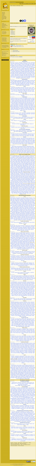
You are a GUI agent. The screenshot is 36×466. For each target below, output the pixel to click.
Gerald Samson (29, 400)
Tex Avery (12, 222)
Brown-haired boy (22, 420)
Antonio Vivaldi (20, 295)
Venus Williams (32, 135)
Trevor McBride (21, 104)
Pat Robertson (32, 185)
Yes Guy (30, 403)
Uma (21, 397)
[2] (12, 41)
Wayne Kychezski (21, 102)
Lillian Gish (23, 205)
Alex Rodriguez (13, 73)
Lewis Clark (32, 411)
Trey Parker (20, 181)
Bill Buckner (22, 63)
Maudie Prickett (22, 215)
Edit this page (18, 5)
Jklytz (28, 148)
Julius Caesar (23, 159)
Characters (3, 13)
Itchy (32, 431)
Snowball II (28, 385)
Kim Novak (19, 180)
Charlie (31, 423)
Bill (16, 120)
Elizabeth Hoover (15, 413)
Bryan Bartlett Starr (21, 108)
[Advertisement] (5, 74)
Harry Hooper (14, 68)
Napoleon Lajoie (29, 70)
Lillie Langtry (16, 210)
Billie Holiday (21, 287)
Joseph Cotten (23, 201)
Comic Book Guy (19, 388)
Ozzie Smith (21, 74)
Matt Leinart (30, 102)
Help (2, 19)
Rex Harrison (21, 206)
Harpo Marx (27, 176)
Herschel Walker (30, 109)
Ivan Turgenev (31, 246)
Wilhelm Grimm (21, 238)
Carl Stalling (27, 293)
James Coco (18, 201)
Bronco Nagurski (30, 104)
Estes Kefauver (26, 307)
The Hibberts (31, 434)
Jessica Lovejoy (29, 393)
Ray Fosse (17, 66)
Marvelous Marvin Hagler (26, 89)
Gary (32, 389)
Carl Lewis (30, 148)
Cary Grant (13, 206)
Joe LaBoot (21, 70)
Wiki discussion (4, 27)
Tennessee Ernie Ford (21, 204)
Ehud (18, 165)
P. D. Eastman (27, 236)
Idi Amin (12, 275)
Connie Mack (13, 71)
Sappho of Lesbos (17, 244)
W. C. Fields (16, 166)
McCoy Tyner (21, 294)
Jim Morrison (22, 289)
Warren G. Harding (21, 320)
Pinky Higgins (33, 67)
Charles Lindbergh (13, 278)
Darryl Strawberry (22, 189)
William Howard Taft (14, 325)
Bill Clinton (28, 160)
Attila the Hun (21, 275)
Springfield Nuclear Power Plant (25, 422)
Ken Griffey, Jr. (23, 67)
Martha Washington (29, 315)
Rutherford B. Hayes (18, 321)
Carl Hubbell (22, 68)
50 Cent (11, 155)
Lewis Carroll (15, 160)
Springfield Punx (4, 52)
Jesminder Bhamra (29, 130)
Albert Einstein (25, 165)
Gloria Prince (18, 399)
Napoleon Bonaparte (19, 276)
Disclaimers (30, 460)
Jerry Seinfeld (30, 187)
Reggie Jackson (27, 68)
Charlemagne (32, 160)
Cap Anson (16, 62)
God (33, 431)
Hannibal (24, 277)
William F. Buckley (22, 233)
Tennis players (24, 132)
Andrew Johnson (17, 322)
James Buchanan (29, 318)
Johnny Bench (28, 62)
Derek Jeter (16, 69)
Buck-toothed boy (28, 420)
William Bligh (32, 275)
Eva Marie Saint (25, 186)
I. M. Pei (19, 375)
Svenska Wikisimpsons (5, 45)
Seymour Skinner (26, 417)
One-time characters (21, 445)
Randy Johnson (27, 69)
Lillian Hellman (26, 238)
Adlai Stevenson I (17, 314)
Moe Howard (23, 257)
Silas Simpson (20, 91)
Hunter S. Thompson (21, 246)
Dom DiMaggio (32, 64)
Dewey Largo (15, 414)
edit (14, 36)
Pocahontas (27, 375)
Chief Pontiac (29, 278)
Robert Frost (27, 237)
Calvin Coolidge (17, 319)
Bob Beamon (24, 146)
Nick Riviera (23, 400)
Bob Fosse (26, 204)
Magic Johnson (24, 82)
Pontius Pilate (29, 312)
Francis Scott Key (26, 240)
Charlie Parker (16, 290)
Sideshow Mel (13, 407)
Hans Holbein (32, 226)
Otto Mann (30, 414)
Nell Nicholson (23, 415)
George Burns (28, 158)
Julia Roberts (28, 185)
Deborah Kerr (17, 209)
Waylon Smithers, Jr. (23, 424)
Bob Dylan (15, 165)
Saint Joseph (33, 330)
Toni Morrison (30, 241)
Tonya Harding (17, 94)
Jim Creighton (19, 64)
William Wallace (26, 279)
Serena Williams (26, 135)
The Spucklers (25, 435)
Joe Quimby (22, 399)
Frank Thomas (30, 75)
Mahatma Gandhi (23, 167)
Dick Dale (14, 163)
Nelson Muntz (18, 415)
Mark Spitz (28, 188)
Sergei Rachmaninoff (24, 184)
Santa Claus (23, 431)
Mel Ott (29, 72)
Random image (4, 18)
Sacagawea (27, 376)
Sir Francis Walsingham (18, 315)
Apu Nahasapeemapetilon (26, 397)
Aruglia (17, 130)
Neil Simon (19, 299)
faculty (27, 410)
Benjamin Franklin (25, 166)
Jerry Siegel (12, 377)
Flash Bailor (20, 62)
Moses (11, 332)
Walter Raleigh (32, 375)
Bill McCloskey (27, 71)
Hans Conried (16, 162)
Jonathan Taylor (32, 108)
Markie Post (12, 215)
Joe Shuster (24, 223)
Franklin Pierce (31, 323)
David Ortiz (26, 72)
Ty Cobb (15, 64)
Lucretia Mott (26, 373)
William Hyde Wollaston (24, 352)
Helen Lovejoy (24, 393)
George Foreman (30, 88)
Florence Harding (14, 307)
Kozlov (14, 118)
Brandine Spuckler (30, 401)
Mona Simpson (25, 384)
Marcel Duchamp (13, 226)
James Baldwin (22, 156)
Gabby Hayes (26, 206)
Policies (3, 23)
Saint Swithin (30, 332)
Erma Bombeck (13, 255)
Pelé (14, 131)
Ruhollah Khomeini (21, 308)
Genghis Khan (28, 277)
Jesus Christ (19, 431)
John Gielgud (19, 205)
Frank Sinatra (23, 293)
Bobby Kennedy (31, 307)
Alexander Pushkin (22, 243)
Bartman (15, 383)
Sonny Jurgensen (16, 102)
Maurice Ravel (33, 184)
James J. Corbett (31, 87)
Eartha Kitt (21, 209)
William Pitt (33, 312)
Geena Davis (25, 147)
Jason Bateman (12, 157)
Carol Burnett (24, 158)
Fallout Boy (29, 431)
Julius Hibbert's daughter (16, 391)
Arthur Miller (17, 298)
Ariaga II (14, 130)
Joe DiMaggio (12, 65)
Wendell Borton (22, 411)
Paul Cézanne (22, 225)
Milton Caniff (27, 159)
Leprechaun (14, 432)
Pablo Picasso (33, 182)
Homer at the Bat (18, 45)
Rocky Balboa (18, 87)
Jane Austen (32, 232)
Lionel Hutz (30, 391)
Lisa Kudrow (27, 174)
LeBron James (19, 82)
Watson (26, 92)
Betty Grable (33, 205)
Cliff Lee (34, 70)
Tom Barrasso (16, 117)
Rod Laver (17, 134)
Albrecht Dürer (18, 226)
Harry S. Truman (24, 190)
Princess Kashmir (21, 392)
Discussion (14, 5)
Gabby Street (17, 75)
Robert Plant (12, 183)
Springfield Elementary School (21, 410)
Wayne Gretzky (24, 117)
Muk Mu (16, 83)
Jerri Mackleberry (22, 394)
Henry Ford (14, 167)
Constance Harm (25, 390)
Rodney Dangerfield (13, 202)
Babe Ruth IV (25, 73)
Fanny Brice (29, 199)
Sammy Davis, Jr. (19, 202)
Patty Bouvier (20, 382)
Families (24, 433)
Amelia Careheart (17, 127)
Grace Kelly (13, 209)
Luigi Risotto (19, 400)
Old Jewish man (28, 398)
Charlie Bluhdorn (17, 251)
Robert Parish (12, 84)
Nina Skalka (22, 417)
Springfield (26, 386)
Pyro (25, 407)
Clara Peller (27, 214)
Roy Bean (23, 366)
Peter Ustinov (30, 190)
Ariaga (11, 130)
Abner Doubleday (20, 277)
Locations (3, 14)
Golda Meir (16, 311)
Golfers (25, 111)
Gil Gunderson (20, 390)
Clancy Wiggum (21, 403)
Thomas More (33, 331)
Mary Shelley (27, 244)
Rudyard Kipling (31, 240)
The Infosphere (4, 54)
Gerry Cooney (27, 87)
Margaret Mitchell (25, 241)
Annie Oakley (30, 374)
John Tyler (29, 325)
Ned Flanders (20, 389)
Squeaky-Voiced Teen (17, 402)
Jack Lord (27, 210)
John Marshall (19, 310)
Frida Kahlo (12, 227)
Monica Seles (22, 135)
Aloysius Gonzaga (29, 329)
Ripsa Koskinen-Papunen (16, 174)
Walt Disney (17, 236)
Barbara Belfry (29, 146)
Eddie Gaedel (26, 66)
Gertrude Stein (27, 245)
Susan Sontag (22, 245)
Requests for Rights (5, 25)
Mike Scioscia (17, 74)
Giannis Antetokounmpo (20, 80)
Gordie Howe (33, 117)
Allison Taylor (12, 418)
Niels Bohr (30, 343)
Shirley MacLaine (17, 176)
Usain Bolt (15, 147)
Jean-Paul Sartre (22, 244)
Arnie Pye (23, 407)
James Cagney (13, 200)
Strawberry (22, 402)
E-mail (21, 412)
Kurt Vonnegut (28, 247)
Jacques (34, 391)
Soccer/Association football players (24, 129)
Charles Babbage (13, 343)
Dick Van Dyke (21, 191)
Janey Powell (17, 416)
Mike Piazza (32, 72)
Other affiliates (4, 55)
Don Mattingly (23, 71)
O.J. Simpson (22, 107)
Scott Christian (32, 405)
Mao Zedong (24, 316)
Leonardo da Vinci (19, 163)
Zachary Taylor (20, 325)
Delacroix (19, 117)
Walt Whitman (20, 248)
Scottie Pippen (17, 84)
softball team (25, 38)
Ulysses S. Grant (16, 320)
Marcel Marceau (15, 211)
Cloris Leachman (16, 175)
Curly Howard (26, 207)
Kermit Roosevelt (19, 253)
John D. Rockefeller (29, 252)
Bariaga (20, 130)
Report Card (30, 416)
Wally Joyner (12, 70)
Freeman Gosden (27, 205)
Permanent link (4, 40)
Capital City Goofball (14, 431)
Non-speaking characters (26, 444)
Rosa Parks (15, 375)
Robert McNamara (32, 177)
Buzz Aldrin (20, 155)
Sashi (19, 397)
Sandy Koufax (17, 70)
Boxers (25, 86)
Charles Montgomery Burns (18, 423)
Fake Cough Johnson (21, 69)
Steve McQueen (18, 178)
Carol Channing (22, 200)
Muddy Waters (25, 295)
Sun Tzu (15, 247)
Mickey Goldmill (20, 89)
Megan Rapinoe (21, 131)
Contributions (25, 3)
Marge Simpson (23, 128)
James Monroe (27, 323)
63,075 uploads (4, 32)
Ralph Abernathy (13, 365)
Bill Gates (12, 168)
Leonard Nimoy (13, 214)
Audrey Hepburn (16, 207)
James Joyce (33, 239)
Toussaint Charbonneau (27, 251)
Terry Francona (21, 66)
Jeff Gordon (18, 123)
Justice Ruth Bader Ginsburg (22, 168)
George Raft (31, 215)
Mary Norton (15, 242)
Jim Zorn (24, 110)
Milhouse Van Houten (18, 418)
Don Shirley (15, 293)
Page (11, 5)
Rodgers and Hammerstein (24, 291)
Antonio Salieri (16, 292)
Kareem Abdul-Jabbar (14, 80)
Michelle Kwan (27, 94)
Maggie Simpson (31, 383)
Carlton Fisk (33, 65)
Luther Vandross (29, 294)
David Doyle (30, 202)
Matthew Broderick (30, 157)
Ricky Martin (23, 176)
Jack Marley (27, 394)
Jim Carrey (31, 159)
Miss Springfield (17, 408)
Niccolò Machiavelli (14, 241)
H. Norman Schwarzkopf (24, 187)
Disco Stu (26, 402)
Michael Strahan (16, 108)
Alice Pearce (23, 214)
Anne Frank (23, 237)
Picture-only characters (14, 445)
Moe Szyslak (30, 402)
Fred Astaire (27, 155)
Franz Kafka (13, 240)
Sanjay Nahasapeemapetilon (21, 398)
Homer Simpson (21, 383)
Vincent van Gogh (27, 229)
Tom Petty (20, 290)
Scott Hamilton (17, 148)
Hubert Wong (13, 419)
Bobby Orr (22, 118)
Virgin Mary (28, 331)
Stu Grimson (28, 117)
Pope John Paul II (22, 330)
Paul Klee (16, 227)
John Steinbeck (32, 245)
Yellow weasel (18, 419)
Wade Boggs (33, 62)
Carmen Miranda (31, 288)
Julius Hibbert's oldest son (24, 391)
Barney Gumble (15, 390)
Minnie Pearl (17, 259)
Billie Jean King (30, 133)
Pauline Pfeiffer (23, 375)
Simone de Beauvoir (16, 235)
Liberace (17, 288)
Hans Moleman (15, 395)
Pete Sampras (17, 135)
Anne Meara (23, 178)
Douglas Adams (15, 155)
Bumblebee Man (26, 405)
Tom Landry (26, 102)
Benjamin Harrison (27, 320)
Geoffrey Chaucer (17, 234)
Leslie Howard (31, 207)
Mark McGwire (32, 71)
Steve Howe (18, 68)
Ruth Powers (33, 398)
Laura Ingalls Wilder (29, 248)
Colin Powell (20, 183)
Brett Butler (26, 63)
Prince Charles (12, 161)
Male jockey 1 (23, 120)
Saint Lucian (14, 331)
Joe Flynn (16, 204)
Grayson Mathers (15, 104)
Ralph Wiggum (26, 418)
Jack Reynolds (21, 106)
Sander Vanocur (21, 378)
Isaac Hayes (30, 206)
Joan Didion (13, 236)
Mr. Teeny (27, 408)
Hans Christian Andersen (22, 232)
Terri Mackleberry (25, 414)
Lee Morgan (18, 289)
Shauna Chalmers (13, 388)
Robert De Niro (30, 163)
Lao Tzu (18, 378)
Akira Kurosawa (33, 392)
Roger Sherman (25, 273)
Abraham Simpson (29, 382)
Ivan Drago (26, 88)
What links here (4, 37)
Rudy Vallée (16, 191)
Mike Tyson (22, 92)
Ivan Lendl (20, 134)
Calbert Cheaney (24, 81)
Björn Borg (21, 133)
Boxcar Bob (22, 87)
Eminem (21, 165)
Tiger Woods (33, 113)
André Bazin (19, 366)
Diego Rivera (33, 228)
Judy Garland (33, 167)
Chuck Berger (13, 411)
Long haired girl (28, 421)
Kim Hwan (25, 148)
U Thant (31, 314)
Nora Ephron (32, 236)
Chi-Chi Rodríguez (18, 113)
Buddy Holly (25, 287)
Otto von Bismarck (31, 191)
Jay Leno (27, 175)
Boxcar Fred (15, 89)
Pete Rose (16, 73)
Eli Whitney (18, 352)
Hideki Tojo (19, 279)
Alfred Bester (18, 233)
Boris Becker (17, 133)
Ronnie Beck (14, 123)
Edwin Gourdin (32, 147)
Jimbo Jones (25, 413)
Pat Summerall (27, 108)
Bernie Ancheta (14, 146)
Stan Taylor (12, 109)
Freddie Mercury (25, 288)
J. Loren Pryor (26, 416)
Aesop (17, 232)
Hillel (33, 329)
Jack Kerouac (21, 240)
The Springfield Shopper (5, 46)
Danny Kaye (28, 208)
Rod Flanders (24, 412)
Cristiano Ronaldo (29, 131)
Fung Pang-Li (32, 83)
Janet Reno (32, 272)
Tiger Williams (31, 118)
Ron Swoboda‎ (21, 75)
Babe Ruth (20, 73)
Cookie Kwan (14, 393)
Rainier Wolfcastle (31, 408)
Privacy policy (21, 460)
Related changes (4, 38)
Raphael (29, 184)
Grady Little (18, 393)
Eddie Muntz (24, 395)
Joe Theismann (17, 109)
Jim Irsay (20, 252)
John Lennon (14, 288)
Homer (12, 239)
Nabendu (33, 396)
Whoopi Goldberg (28, 168)
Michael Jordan (29, 82)
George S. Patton (30, 181)
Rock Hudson (20, 208)
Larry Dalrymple (29, 388)
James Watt (14, 352)
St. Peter (14, 332)
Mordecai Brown (17, 63)
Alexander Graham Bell (19, 343)
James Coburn (14, 201)
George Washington (21, 326)
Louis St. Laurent (31, 313)
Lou (20, 393)
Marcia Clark (24, 160)
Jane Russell (30, 291)
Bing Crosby (27, 201)
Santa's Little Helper (24, 385)
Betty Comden (19, 268)
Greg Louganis (13, 176)
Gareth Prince (14, 399)
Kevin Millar (12, 72)
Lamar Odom (27, 83)
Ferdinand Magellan (21, 372)
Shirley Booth (17, 199)
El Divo (33, 130)
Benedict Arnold (16, 275)
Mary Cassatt (18, 225)
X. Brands (25, 199)
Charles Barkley (27, 80)
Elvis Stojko (31, 94)
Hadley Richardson (18, 376)
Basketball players (25, 79)
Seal (19, 187)
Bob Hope (14, 257)
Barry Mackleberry (17, 394)
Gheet (31, 396)
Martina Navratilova (28, 179)
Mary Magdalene (23, 331)
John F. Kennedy (28, 322)
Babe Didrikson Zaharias (25, 85)
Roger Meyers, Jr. (18, 407)
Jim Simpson (16, 91)
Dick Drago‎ (24, 65)
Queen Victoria (26, 191)
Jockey (12, 120)
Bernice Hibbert (30, 390)
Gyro (14, 148)
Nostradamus (25, 374)
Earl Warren (23, 315)
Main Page (3, 12)
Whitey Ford (13, 66)
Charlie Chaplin (20, 160)
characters (24, 380)
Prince (31, 290)
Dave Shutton (29, 407)
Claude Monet (29, 227)
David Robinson (22, 84)
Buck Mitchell (17, 72)
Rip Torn (33, 189)
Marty (14, 405)
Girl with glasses (18, 421)
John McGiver (23, 212)
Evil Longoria (23, 127)
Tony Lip (24, 210)
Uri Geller (15, 168)
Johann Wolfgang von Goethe (21, 247)
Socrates (16, 377)
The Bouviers (17, 434)
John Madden (21, 103)
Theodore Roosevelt (31, 324)
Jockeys (24, 119)
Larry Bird (31, 80)
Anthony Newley (32, 213)
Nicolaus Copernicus (25, 344)
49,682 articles (4, 31)
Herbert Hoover (23, 321)
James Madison (16, 323)
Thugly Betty (13, 127)
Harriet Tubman (33, 377)
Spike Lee (20, 175)
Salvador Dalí (33, 225)
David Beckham (23, 130)
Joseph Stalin (12, 314)
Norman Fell (29, 203)
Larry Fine (12, 204)
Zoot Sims (19, 293)
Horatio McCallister (32, 394)
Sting (19, 189)
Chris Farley (20, 203)
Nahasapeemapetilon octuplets (23, 396)
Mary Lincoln (12, 309)
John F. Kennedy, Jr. (27, 272)
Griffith (12, 148)
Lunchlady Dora (17, 412)
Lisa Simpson (26, 383)
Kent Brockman (21, 405)
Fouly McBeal (32, 127)
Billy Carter (21, 251)
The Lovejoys (17, 435)
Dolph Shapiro (13, 417)
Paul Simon (20, 188)
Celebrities (24, 404)
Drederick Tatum (22, 408)
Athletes (24, 60)
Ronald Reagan (13, 185)
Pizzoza (17, 131)
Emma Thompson (28, 189)
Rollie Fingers (29, 65)
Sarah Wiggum (27, 403)
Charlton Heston (21, 207)
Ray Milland (32, 212)
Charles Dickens (26, 235)
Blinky (12, 423)
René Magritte (20, 227)
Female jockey (19, 120)
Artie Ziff (33, 403)
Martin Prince (21, 416)
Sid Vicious (16, 295)
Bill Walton (20, 85)
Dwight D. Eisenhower (23, 319)
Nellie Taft (27, 314)
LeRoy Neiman (15, 228)
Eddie (11, 389)
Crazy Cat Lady (24, 388)
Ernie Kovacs (25, 209)
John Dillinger (27, 164)
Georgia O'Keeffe (20, 228)
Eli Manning (25, 103)
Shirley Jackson (28, 239)
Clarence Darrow (17, 272)
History (22, 5)
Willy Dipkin (21, 65)
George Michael (27, 178)
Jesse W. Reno (13, 351)
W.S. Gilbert (31, 237)
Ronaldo (25, 131)
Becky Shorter (18, 417)
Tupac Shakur (30, 292)
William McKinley (21, 323)
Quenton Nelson (15, 105)
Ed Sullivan (24, 377)
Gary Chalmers (27, 411)
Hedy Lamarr (30, 209)
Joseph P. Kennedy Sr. (14, 308)
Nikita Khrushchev (26, 308)
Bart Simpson (30, 74)
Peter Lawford (20, 210)
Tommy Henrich (28, 67)
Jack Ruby (31, 264)
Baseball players (24, 61)
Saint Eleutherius (23, 329)
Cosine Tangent (32, 417)
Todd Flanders (29, 412)
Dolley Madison (33, 309)
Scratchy (31, 432)
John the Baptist (28, 330)
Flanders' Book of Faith (17, 46)
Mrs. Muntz (28, 395)
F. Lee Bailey (13, 156)
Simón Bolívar (13, 276)
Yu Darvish (23, 64)
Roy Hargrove (28, 286)
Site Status (34, 460)
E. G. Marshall (20, 211)
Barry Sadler (31, 243)
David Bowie (21, 199)
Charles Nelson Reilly (27, 259)
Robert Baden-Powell (27, 275)
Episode (14, 45)
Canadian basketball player (18, 81)
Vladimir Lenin (32, 308)
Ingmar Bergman (13, 268)
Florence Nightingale (20, 374)
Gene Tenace (26, 75)
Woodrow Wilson (27, 326)
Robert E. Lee (33, 277)
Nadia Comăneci (20, 147)
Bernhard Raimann (16, 106)
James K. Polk (13, 324)
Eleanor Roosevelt (20, 313)
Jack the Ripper (16, 264)
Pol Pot (13, 313)
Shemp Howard (15, 208)
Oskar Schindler (30, 253)
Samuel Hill (17, 252)
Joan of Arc (17, 330)
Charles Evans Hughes (20, 307)
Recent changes (4, 17)
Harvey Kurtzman (31, 222)
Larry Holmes (32, 89)
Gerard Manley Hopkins (16, 239)
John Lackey (25, 70)
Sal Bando (24, 62)
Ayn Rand (27, 243)
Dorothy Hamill (12, 94)
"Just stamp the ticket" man (15, 392)
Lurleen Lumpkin (27, 406)
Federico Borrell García (25, 276)
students (31, 410)
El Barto (18, 383)
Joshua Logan (26, 269)
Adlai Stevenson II (23, 314)
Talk (21, 3)
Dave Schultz (26, 118)
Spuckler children (19, 401)
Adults (21, 444)
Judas (11, 331)
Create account (29, 3)
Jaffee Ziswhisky (22, 419)
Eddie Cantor (17, 200)
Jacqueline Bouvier (14, 382)
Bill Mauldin (30, 176)
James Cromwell (26, 162)
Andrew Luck (17, 103)
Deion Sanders (29, 73)
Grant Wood (26, 230)
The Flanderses (26, 434)
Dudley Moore (18, 213)
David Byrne (18, 159)
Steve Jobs (24, 252)
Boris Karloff (24, 208)
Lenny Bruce (15, 158)
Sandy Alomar (12, 62)
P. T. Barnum (12, 251)
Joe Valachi (26, 265)
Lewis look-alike (23, 421)
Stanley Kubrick (21, 269)
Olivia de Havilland (25, 163)
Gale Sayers (17, 107)
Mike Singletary (26, 107)
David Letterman (31, 175)
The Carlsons (22, 434)
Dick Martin (25, 258)
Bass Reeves (13, 376)
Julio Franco (24, 389)
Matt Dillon (30, 164)
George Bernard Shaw (29, 298)
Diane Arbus (15, 366)
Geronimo (31, 276)
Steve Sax (12, 74)
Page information (4, 41)
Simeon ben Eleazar (25, 365)
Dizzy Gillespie (13, 286)
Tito (33, 75)
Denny (28, 147)
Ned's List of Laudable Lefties (15, 443)
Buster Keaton (33, 208)
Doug (33, 388)
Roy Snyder (15, 401)
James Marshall (26, 372)
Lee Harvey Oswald (21, 264)
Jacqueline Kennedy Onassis (17, 312)
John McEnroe (25, 134)
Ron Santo (33, 73)
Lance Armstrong (19, 146)
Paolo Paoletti (22, 123)
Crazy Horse (15, 277)
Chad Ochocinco (21, 105)
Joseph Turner (22, 229)
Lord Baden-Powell (32, 155)
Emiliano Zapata (27, 378)
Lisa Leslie (33, 82)
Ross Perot (21, 182)
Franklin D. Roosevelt (24, 324)
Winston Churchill (23, 161)
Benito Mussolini (27, 311)
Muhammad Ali (13, 87)
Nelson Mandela (14, 310)
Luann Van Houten (16, 403)
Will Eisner (19, 222)
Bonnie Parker (27, 264)
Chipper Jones (32, 69)
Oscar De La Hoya (21, 88)
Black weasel (18, 411)
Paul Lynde (30, 210)
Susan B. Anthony (19, 365)
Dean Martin (25, 211)
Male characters (20, 442)
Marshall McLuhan (26, 177)
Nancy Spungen (20, 377)
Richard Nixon (19, 432)
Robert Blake (21, 157)
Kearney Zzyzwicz (32, 419)
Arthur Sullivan (32, 293)
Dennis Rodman (27, 84)
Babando (12, 117)
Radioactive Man (27, 432)
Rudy (29, 106)
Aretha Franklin (28, 285)
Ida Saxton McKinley (29, 310)
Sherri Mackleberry (20, 414)
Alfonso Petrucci (18, 332)
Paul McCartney (16, 177)
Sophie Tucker (16, 294)
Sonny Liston (30, 90)
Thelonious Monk (13, 289)
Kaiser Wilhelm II (26, 340)
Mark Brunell (19, 158)
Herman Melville (19, 241)
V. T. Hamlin (23, 222)
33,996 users (4, 33)
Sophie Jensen (21, 413)
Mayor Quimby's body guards (27, 399)
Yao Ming (12, 83)
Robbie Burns (22, 235)
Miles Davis (12, 285)
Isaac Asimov (28, 232)
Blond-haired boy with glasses (15, 420)
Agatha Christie (23, 234)
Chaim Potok (18, 243)
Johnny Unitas (25, 109)
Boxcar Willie (30, 295)
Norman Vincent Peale (26, 242)
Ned (20, 154)
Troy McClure (32, 406)
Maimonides (15, 372)
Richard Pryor (12, 184)
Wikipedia (20, 56)
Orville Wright (30, 352)
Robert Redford (18, 185)
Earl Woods (31, 279)
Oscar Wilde (24, 248)
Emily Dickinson (32, 235)
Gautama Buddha (18, 329)
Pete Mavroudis (18, 118)
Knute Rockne (26, 106)
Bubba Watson (28, 113)
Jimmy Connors (25, 133)
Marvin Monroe (20, 395)
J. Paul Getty (13, 252)
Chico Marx (28, 211)
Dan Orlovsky (26, 105)
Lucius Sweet (29, 91)
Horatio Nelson (19, 278)
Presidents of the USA (24, 317)
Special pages (4, 39)
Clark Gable (30, 204)
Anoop (29, 396)
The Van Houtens (30, 435)
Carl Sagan (17, 351)
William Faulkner (13, 237)
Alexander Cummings (31, 344)
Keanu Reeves (23, 185)
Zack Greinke (19, 67)
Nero (31, 311)
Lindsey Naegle (16, 396)
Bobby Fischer (20, 166)
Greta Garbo (28, 167)
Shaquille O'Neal (22, 83)
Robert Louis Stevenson (14, 246)
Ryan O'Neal (24, 180)
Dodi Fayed (27, 268)
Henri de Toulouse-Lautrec (14, 190)
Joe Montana (26, 104)
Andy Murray (29, 134)
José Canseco (30, 63)
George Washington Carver (17, 344)
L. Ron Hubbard (22, 239)
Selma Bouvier (24, 382)
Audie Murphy (28, 213)
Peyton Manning (30, 103)
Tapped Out (3, 15)
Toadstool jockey (31, 120)
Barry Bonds (12, 63)
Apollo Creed (12, 88)
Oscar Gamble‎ (31, 66)
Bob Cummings (31, 201)
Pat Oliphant (28, 180)
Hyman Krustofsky (27, 392)
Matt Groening (16, 406)
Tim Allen (23, 155)
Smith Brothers (30, 351)
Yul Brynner (32, 199)
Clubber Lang (25, 90)
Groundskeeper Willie (32, 418)
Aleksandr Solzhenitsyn (16, 245)
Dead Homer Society (5, 53)
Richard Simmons (15, 188)
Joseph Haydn (32, 286)
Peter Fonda (30, 166)
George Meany (13, 373)
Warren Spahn (26, 74)
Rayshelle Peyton (27, 415)
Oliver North (16, 180)
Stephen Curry (30, 81)
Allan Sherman (32, 259)
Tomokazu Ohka (21, 72)
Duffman (12, 406)
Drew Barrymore (31, 156)
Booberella (17, 405)
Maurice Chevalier (32, 200)
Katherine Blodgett (26, 343)
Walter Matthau (18, 212)
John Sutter (28, 377)
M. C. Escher (29, 165)
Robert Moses (22, 373)
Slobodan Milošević (21, 311)
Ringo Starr (12, 189)
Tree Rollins (32, 84)
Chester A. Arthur (24, 318)
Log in (34, 3)
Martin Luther (19, 331)
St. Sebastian (26, 332)
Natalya (18, 83)
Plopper (19, 385)
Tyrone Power (17, 215)
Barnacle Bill (30, 365)
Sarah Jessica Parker (15, 181)
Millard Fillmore (29, 319)
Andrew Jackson (28, 321)
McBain (23, 409)
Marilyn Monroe (14, 179)
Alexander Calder (12, 225)
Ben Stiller (16, 189)
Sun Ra (12, 294)
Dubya (23, 401)
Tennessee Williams (29, 299)
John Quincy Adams (18, 318)
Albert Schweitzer (15, 187)
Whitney (26, 401)
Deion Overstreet (31, 105)
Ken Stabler (32, 188)
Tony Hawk (21, 148)
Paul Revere (33, 278)
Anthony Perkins (17, 182)
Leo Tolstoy (20, 190)
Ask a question (4, 16)
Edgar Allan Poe (13, 243)
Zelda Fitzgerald (24, 203)
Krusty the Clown (21, 406)
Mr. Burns (11, 38)
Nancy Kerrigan (22, 94)
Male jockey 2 (27, 120)
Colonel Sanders (25, 253)
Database (12, 412)
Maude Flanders (15, 389)
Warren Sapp (13, 107)
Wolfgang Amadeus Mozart (21, 179)
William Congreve (13, 298)
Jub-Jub (16, 385)
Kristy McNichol (13, 178)
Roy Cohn (12, 272)
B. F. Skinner (25, 351)
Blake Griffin (14, 82)
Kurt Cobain (28, 161)
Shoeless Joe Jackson (15, 56)
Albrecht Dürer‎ (16, 164)
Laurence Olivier (18, 214)
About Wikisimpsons (25, 460)
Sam (26, 400)
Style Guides (4, 26)
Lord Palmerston (24, 312)
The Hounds (23, 423)
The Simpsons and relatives (24, 381)
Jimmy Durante (15, 203)
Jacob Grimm (16, 238)
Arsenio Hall (17, 206)
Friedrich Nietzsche (13, 374)
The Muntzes (21, 435)
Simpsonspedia (4, 47)
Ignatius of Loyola (13, 330)
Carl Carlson (27, 423)
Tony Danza (16, 88)
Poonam (13, 397)
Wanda (23, 418)
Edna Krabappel (30, 413)
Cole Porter (16, 183)
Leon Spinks (25, 91)
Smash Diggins (27, 64)
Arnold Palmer (13, 113)
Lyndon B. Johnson (23, 322)
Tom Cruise (30, 162)
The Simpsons (13, 434)
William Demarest (25, 202)
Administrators (4, 24)
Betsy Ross (23, 376)
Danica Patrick (27, 123)
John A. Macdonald (21, 309)
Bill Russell (17, 186)
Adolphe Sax (20, 292)
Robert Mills (17, 373)
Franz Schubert (25, 292)
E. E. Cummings (28, 234)
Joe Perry (25, 182)
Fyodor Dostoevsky (22, 236)
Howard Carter (32, 366)
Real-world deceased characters (25, 195)
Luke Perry (29, 182)
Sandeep (17, 397)
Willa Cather (13, 234)
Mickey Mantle (18, 71)
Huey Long (16, 309)
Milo (11, 395)
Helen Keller (17, 240)
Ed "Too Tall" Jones (14, 90)
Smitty (27, 424)
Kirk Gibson (14, 67)
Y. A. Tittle (21, 109)
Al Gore (33, 168)
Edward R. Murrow (17, 184)
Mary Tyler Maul (27, 127)
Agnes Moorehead (22, 213)
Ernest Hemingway (31, 238)
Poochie (23, 432)
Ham (32, 412)
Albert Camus (28, 233)
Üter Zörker (27, 419)
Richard (33, 416)
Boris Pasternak (20, 242)
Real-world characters (23, 443)
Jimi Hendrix (16, 287)
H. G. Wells (15, 248)
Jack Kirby (27, 222)
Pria (15, 397)
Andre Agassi (13, 133)
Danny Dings (17, 65)
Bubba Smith (31, 107)
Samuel (22, 332)
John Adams (13, 318)
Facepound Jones (20, 90)
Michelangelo (32, 178)
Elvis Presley (28, 290)
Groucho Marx (33, 211)
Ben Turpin (22, 260)
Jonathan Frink (29, 389)
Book (12, 46)
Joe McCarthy (23, 310)
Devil (26, 431)
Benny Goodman (18, 286)
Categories (11, 442)
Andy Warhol (22, 230)
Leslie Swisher (23, 113)
